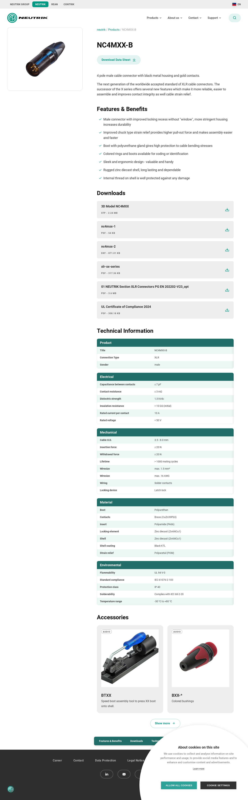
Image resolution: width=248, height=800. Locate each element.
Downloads (136, 741)
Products (114, 29)
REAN (54, 4)
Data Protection (105, 760)
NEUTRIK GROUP (19, 4)
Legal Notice (135, 760)
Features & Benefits (110, 741)
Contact (78, 760)
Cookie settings (218, 785)
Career (57, 760)
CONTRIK (69, 4)
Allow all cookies (179, 785)
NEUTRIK (40, 4)
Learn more (198, 768)
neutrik (101, 29)
